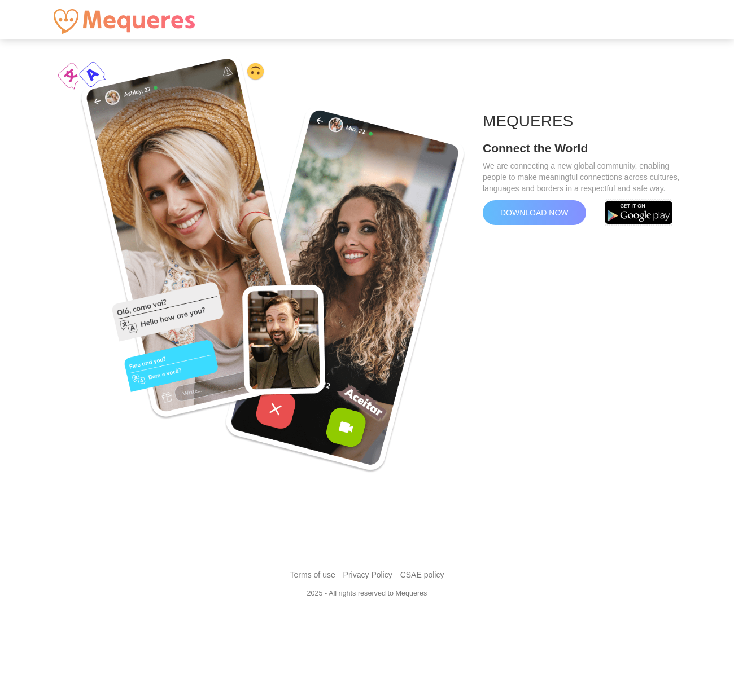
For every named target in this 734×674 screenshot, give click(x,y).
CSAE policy (422, 574)
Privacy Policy (367, 574)
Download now (534, 212)
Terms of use (312, 574)
